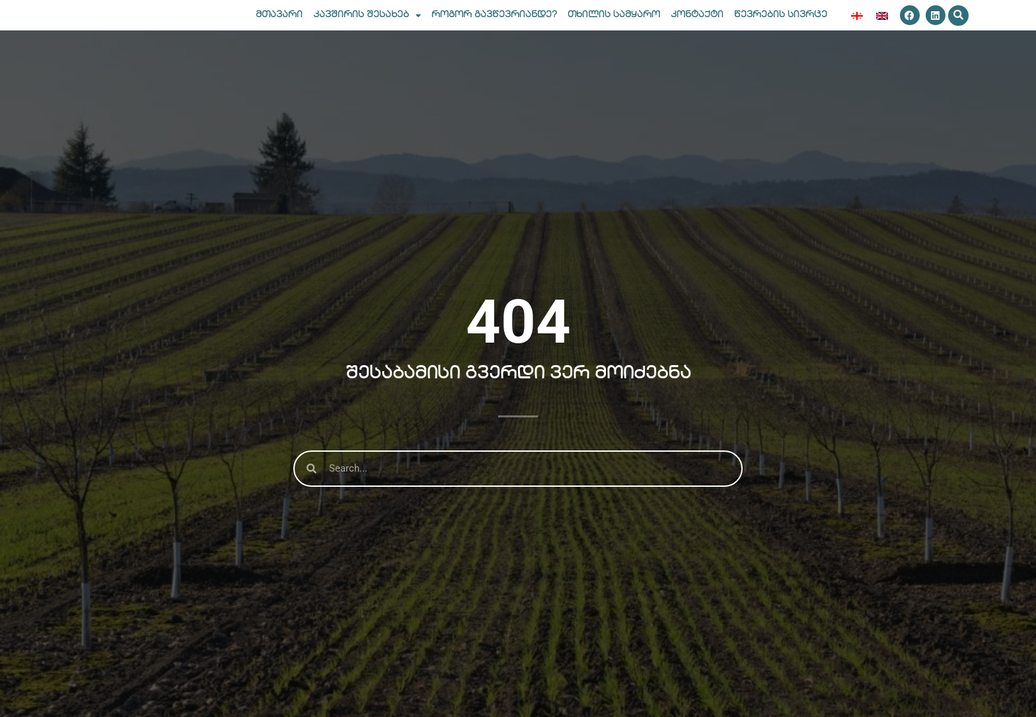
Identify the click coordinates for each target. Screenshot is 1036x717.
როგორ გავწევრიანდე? (494, 25)
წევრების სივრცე (780, 25)
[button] (958, 26)
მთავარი (279, 25)
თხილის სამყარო (614, 25)
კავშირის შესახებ (367, 26)
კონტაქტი (697, 25)
